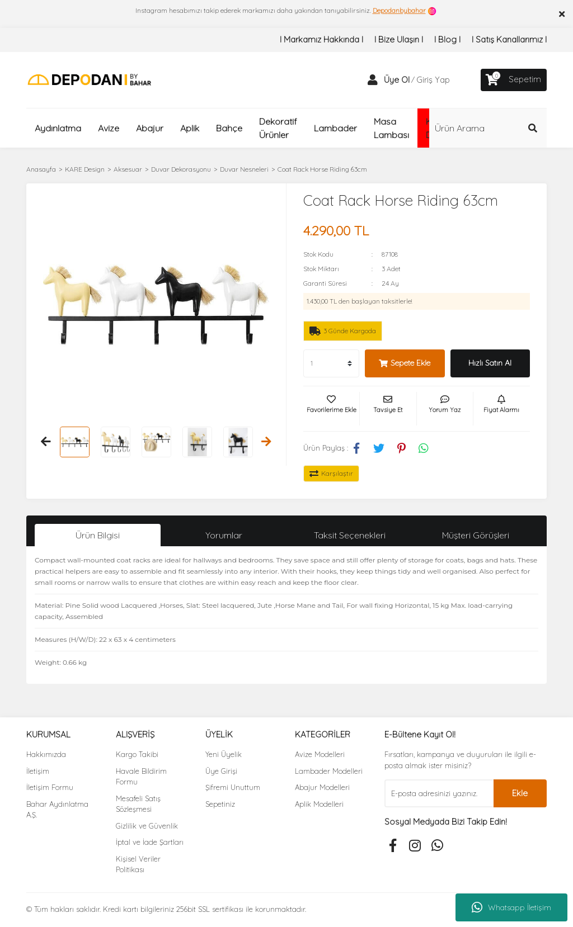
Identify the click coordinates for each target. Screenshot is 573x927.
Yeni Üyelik (223, 754)
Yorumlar (223, 535)
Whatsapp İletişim (511, 907)
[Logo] (89, 79)
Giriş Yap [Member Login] (433, 79)
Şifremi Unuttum (232, 787)
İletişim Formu (49, 787)
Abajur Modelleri (322, 787)
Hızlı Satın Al (489, 363)
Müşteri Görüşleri (475, 535)
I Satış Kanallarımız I (509, 39)
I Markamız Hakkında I (321, 39)
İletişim (37, 771)
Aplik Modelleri (319, 804)
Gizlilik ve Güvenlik (147, 825)
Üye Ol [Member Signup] (397, 79)
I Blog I (447, 39)
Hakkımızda (46, 754)
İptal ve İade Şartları (150, 842)
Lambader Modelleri (329, 771)
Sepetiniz (220, 804)
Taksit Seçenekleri (350, 535)
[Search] (488, 128)
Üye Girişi (221, 771)
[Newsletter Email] (439, 793)
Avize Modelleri (320, 754)
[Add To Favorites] (331, 408)
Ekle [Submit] (520, 793)
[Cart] (514, 80)
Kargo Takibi (137, 754)
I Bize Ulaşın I (398, 39)
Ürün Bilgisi (98, 535)
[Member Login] (373, 80)
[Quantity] (331, 363)
